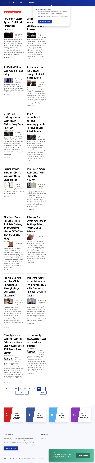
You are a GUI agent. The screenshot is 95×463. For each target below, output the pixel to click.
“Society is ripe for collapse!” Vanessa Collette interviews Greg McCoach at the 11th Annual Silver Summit (14, 344)
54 (25, 389)
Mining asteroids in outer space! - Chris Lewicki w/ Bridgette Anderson (36, 24)
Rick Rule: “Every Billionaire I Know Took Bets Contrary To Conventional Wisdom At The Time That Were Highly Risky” (13, 228)
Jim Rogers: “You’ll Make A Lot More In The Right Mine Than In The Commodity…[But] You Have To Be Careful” (36, 286)
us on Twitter (62, 415)
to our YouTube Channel (16, 416)
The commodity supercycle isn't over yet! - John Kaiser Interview (36, 341)
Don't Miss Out (20, 439)
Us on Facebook (39, 415)
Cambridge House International (35, 458)
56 (34, 389)
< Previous (8, 389)
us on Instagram (84, 415)
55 (29, 389)
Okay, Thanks (83, 455)
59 (17, 392)
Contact (43, 438)
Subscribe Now (11, 448)
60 (22, 392)
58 (43, 389)
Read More (7, 57)
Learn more (64, 458)
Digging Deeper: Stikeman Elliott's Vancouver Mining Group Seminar (12, 174)
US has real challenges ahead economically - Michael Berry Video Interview (13, 121)
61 (26, 392)
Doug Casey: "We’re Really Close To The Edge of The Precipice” (36, 174)
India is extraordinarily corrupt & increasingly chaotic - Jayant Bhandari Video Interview (36, 122)
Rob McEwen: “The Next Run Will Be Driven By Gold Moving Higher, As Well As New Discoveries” (12, 286)
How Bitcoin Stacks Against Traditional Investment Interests (13, 24)
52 (16, 389)
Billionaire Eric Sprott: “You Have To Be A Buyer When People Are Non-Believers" (36, 224)
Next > (43, 392)
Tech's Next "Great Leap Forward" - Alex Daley (13, 70)
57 (39, 389)
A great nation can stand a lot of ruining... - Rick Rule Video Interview (36, 72)
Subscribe (32, 3)
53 (20, 389)
